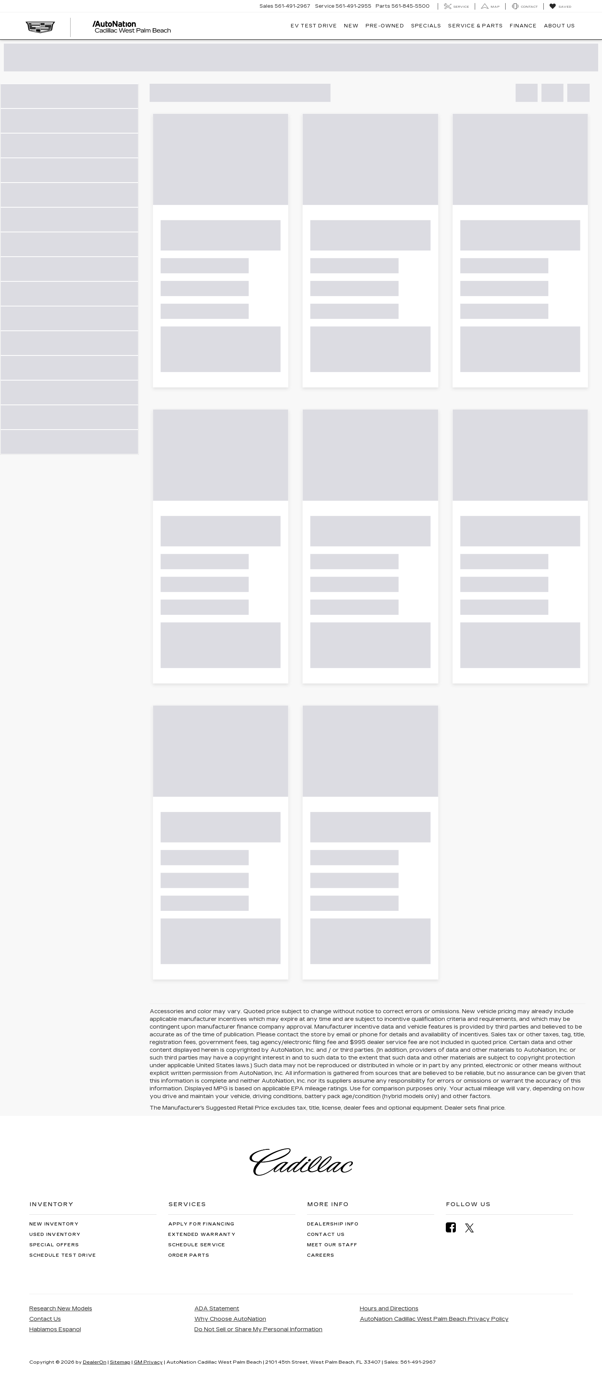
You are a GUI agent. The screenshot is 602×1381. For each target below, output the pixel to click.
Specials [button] (426, 26)
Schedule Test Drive (62, 1255)
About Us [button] (559, 26)
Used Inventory (55, 1234)
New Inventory (54, 1224)
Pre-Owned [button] (385, 26)
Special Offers (54, 1244)
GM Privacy (148, 1362)
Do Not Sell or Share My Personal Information (258, 1329)
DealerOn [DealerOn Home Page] (94, 1362)
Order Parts (189, 1255)
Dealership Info (333, 1224)
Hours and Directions (389, 1308)
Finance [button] (523, 26)
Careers (321, 1255)
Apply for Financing (201, 1224)
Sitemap (120, 1362)
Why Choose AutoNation (230, 1319)
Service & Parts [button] (475, 26)
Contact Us (326, 1234)
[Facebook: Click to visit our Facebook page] (455, 1227)
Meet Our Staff (332, 1244)
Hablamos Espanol (55, 1329)
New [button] (351, 26)
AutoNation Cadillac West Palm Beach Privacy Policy (434, 1319)
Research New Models (60, 1308)
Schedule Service (197, 1244)
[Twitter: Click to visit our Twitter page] (473, 1227)
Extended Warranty (202, 1234)
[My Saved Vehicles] (560, 6)
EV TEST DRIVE (314, 26)
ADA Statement (216, 1308)
